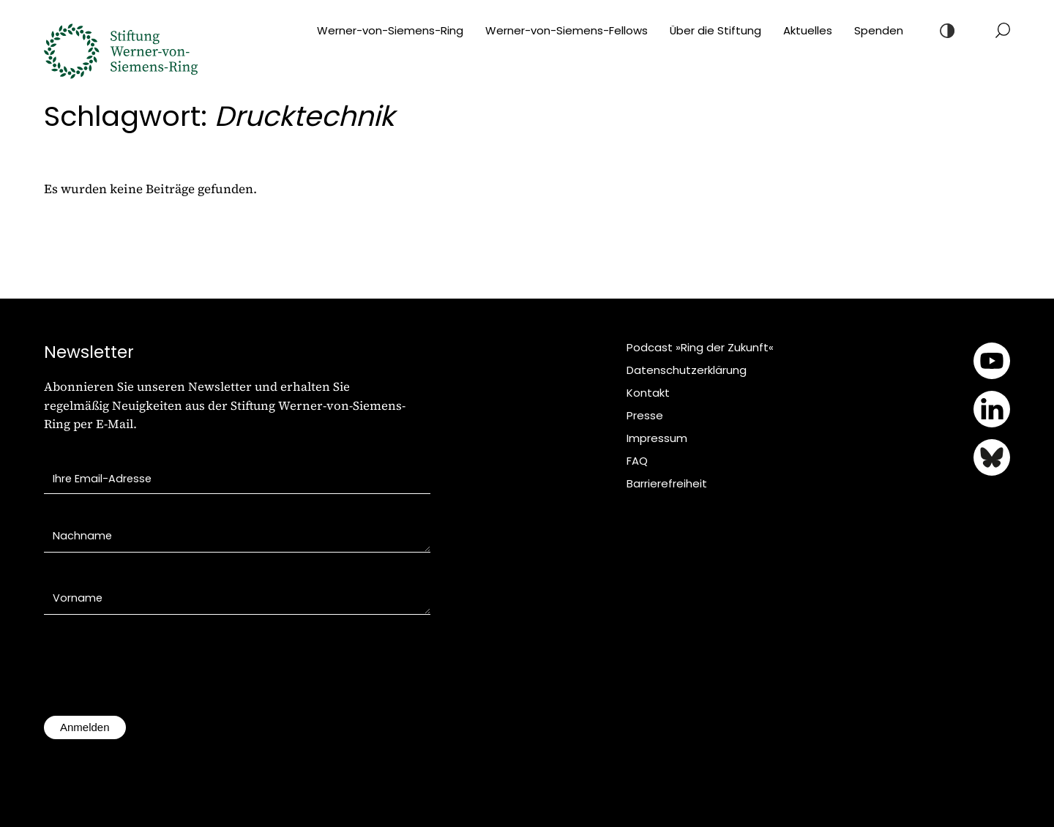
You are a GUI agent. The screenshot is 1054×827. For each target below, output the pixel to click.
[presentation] (155, 672)
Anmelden (85, 727)
